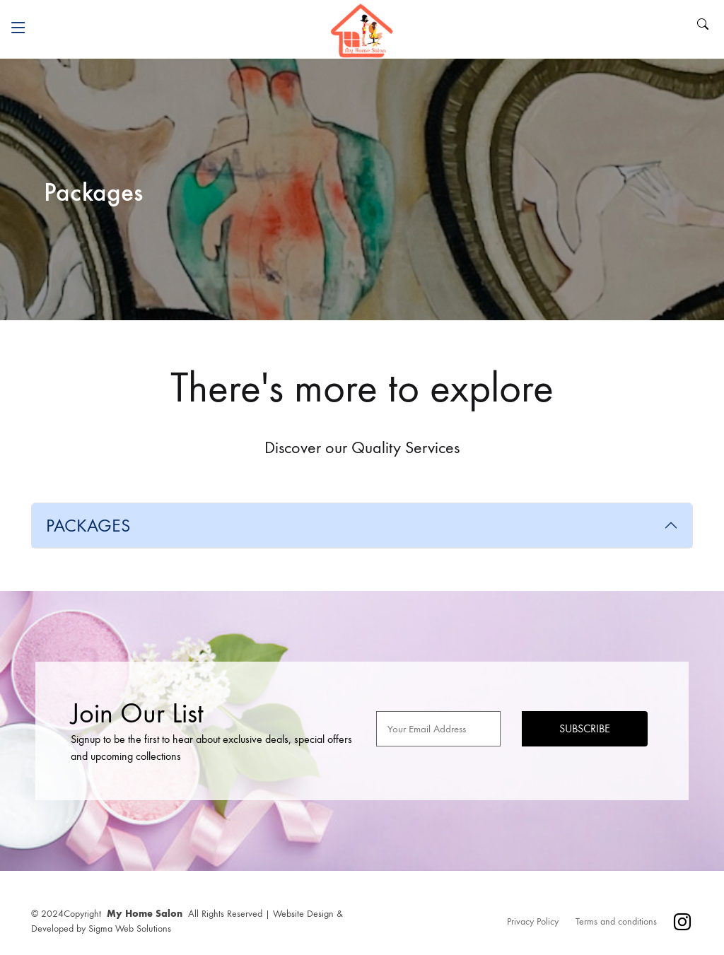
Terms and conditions (616, 922)
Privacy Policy (533, 922)
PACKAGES (88, 526)
